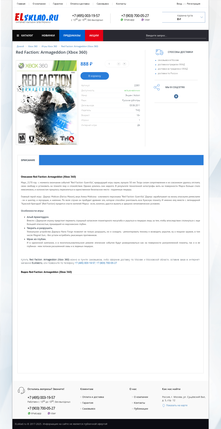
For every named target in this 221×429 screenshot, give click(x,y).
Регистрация (193, 3)
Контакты (121, 3)
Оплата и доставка (79, 3)
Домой (20, 46)
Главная (21, 3)
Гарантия (87, 402)
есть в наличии (132, 90)
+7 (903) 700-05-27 (106, 262)
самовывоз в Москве (168, 60)
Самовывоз (103, 3)
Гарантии (58, 3)
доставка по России (168, 73)
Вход (179, 3)
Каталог (25, 35)
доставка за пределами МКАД (173, 68)
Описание (28, 160)
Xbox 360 (32, 46)
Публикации (141, 408)
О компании (39, 3)
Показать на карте (174, 405)
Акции (94, 35)
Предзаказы (72, 35)
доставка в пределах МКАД (171, 64)
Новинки (48, 35)
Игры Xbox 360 (49, 46)
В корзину (94, 75)
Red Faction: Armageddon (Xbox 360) (79, 46)
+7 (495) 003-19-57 (85, 262)
